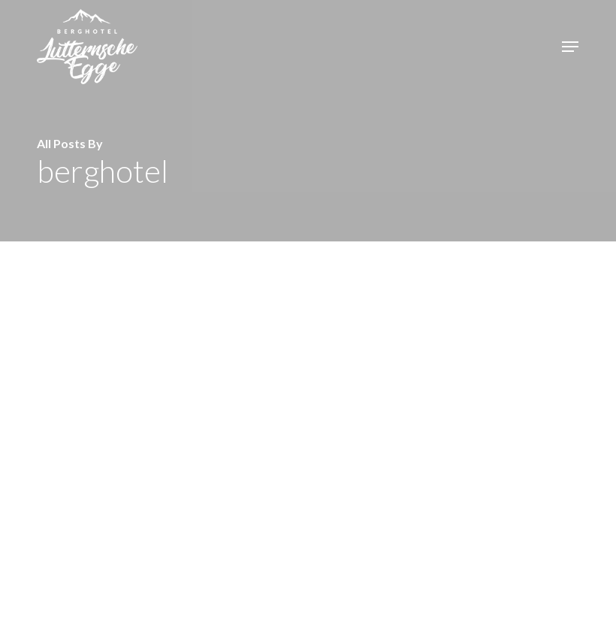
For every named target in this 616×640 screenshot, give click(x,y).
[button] (570, 46)
